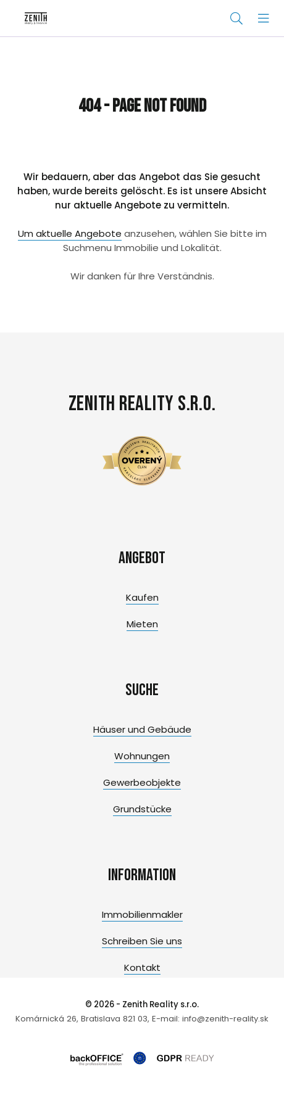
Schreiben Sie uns (142, 940)
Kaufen (142, 597)
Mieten (142, 623)
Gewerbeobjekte (142, 782)
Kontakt (142, 967)
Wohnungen (142, 755)
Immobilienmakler (142, 914)
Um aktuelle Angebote (70, 233)
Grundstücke (142, 808)
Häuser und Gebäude (142, 729)
